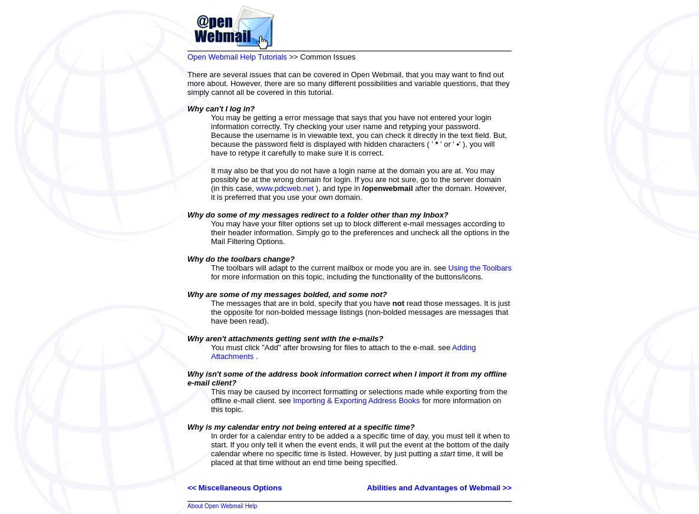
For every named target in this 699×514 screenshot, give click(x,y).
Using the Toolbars (480, 267)
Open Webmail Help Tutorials (237, 56)
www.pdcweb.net (285, 188)
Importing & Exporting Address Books (356, 400)
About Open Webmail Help (222, 506)
